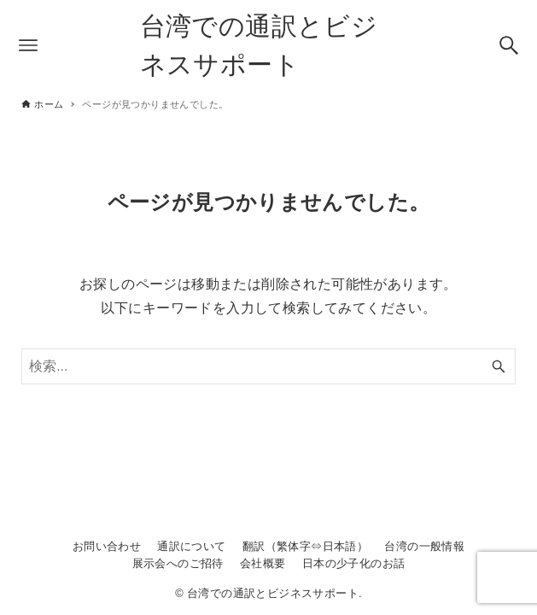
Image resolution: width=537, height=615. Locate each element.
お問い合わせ (107, 546)
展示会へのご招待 (178, 563)
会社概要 (263, 563)
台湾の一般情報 (424, 546)
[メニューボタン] (28, 45)
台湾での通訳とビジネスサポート (259, 45)
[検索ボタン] (509, 45)
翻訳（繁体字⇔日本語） (305, 546)
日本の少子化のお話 (354, 563)
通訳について (191, 546)
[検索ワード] (268, 366)
